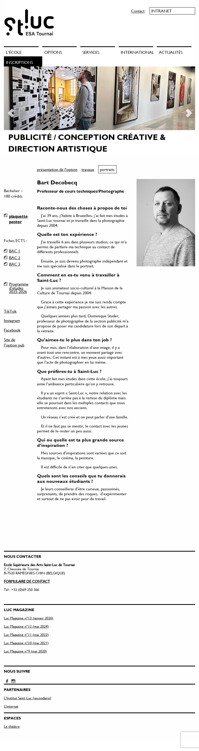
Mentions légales (14, 742)
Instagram (12, 320)
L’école (14, 52)
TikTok (10, 311)
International (137, 52)
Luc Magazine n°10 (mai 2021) (26, 632)
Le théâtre (12, 715)
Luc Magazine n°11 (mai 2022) (26, 623)
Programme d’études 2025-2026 (19, 284)
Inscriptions (19, 62)
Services (90, 52)
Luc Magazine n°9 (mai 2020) (25, 640)
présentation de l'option (57, 169)
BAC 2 (14, 257)
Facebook (12, 330)
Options (53, 52)
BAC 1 (14, 251)
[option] (99, 111)
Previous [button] (10, 111)
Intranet (161, 11)
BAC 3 (14, 264)
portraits (107, 169)
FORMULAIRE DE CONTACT (27, 570)
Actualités (170, 52)
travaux (88, 169)
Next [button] (188, 111)
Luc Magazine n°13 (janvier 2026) (28, 607)
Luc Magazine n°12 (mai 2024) (26, 615)
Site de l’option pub (14, 342)
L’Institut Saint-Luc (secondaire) (27, 687)
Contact (138, 11)
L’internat (11, 695)
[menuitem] (23, 51)
